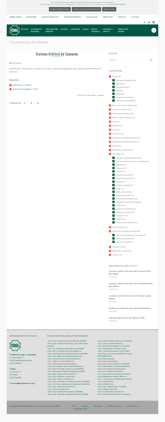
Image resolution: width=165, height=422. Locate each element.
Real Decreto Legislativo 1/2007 (26, 89)
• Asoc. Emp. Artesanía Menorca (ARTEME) (113, 371)
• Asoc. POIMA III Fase (105, 389)
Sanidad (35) (120, 212)
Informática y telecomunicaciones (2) (126, 143)
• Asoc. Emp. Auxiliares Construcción (61, 384)
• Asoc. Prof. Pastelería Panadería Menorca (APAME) (67, 361)
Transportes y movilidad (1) (126, 101)
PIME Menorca (28, 414)
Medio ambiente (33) (124, 198)
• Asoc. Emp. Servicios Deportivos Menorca (113, 382)
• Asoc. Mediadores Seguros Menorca (112, 384)
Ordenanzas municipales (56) (127, 205)
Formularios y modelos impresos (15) (126, 139)
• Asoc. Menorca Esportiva (107, 369)
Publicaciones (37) (119, 254)
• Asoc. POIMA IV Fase (105, 392)
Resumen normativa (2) (125, 249)
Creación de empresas (72, 17)
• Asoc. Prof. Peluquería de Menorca (111, 376)
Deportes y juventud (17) (125, 180)
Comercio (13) (121, 173)
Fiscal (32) (116, 131)
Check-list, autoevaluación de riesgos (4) (131, 242)
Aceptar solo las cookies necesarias (86, 9)
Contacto (122, 17)
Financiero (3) (117, 127)
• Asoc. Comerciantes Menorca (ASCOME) (113, 359)
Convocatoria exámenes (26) (123, 114)
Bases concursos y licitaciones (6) (125, 106)
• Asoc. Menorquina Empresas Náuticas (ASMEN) (66, 379)
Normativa (91, 95)
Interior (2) (120, 194)
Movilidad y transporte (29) (122, 152)
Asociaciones (31, 17)
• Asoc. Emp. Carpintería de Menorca (61, 394)
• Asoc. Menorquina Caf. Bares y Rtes (111, 356)
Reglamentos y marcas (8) (122, 258)
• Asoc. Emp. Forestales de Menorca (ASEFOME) (65, 376)
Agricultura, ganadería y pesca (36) (129, 160)
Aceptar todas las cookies (59, 9)
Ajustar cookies (109, 9)
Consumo (100, 95)
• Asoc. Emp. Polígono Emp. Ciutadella (111, 394)
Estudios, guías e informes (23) (124, 119)
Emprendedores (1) (123, 87)
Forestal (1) (120, 187)
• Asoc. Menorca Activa (106, 366)
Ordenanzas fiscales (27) (125, 201)
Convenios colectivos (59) (122, 110)
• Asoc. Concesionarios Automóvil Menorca (63, 366)
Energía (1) (120, 91)
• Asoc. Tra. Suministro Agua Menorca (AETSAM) (65, 356)
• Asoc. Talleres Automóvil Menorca (60, 369)
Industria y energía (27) (124, 191)
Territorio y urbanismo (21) (126, 215)
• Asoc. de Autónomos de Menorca (110, 399)
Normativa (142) (118, 156)
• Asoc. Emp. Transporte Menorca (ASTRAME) (114, 349)
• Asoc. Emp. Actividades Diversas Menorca (114, 402)
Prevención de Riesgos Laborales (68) (126, 238)
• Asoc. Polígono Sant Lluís (107, 397)
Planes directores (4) (120, 234)
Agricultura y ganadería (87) (126, 80)
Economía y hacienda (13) (125, 184)
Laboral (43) (116, 148)
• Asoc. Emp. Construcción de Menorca (62, 382)
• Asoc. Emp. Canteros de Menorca (60, 387)
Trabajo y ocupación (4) (124, 98)
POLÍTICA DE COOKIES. (117, 4)
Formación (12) (117, 135)
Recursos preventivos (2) (125, 246)
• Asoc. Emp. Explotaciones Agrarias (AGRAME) (65, 399)
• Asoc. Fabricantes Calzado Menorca (61, 371)
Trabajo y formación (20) (125, 219)
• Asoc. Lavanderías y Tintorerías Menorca (113, 374)
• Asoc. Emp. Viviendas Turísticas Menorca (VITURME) (67, 402)
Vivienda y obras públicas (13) (127, 229)
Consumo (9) (121, 177)
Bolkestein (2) (121, 170)
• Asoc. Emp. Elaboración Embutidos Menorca (64, 364)
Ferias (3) (115, 123)
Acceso (136, 17)
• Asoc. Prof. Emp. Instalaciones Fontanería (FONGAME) (68, 392)
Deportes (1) (120, 84)
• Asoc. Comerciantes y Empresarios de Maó (114, 387)
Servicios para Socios (50, 17)
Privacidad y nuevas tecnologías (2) (129, 208)
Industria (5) (120, 94)
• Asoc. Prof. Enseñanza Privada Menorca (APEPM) (66, 349)
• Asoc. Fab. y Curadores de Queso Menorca (64, 359)
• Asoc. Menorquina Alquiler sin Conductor (113, 354)
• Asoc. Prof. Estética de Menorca (110, 379)
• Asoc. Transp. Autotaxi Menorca (110, 351)
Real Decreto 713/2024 (22, 85)
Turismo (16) (117, 262)
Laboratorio (108, 17)
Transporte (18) (122, 222)
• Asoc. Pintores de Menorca (58, 397)
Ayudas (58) (116, 76)
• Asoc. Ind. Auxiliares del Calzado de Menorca (65, 374)
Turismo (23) (120, 226)
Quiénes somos (15, 17)
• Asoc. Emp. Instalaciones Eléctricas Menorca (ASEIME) (68, 389)
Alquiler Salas (92, 17)
